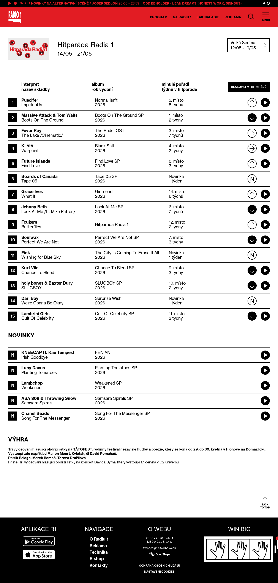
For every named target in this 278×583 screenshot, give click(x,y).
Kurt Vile (29, 267)
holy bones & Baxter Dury (47, 283)
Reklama (232, 17)
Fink (25, 252)
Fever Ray (31, 130)
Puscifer (29, 100)
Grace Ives (32, 191)
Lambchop (32, 383)
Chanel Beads (35, 413)
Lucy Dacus (33, 367)
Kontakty (99, 565)
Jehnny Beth (34, 206)
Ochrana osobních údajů (159, 565)
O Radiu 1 (99, 539)
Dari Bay (29, 298)
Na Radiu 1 (182, 17)
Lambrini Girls (35, 313)
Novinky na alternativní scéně (60, 3)
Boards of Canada (39, 176)
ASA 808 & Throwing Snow (48, 398)
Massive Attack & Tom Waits (49, 115)
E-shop (97, 558)
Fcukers (29, 222)
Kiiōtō (27, 145)
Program (158, 17)
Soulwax (30, 237)
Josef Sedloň (104, 3)
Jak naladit (208, 17)
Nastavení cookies (159, 571)
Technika (99, 552)
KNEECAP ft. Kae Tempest (47, 352)
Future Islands (35, 161)
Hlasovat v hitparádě (249, 87)
